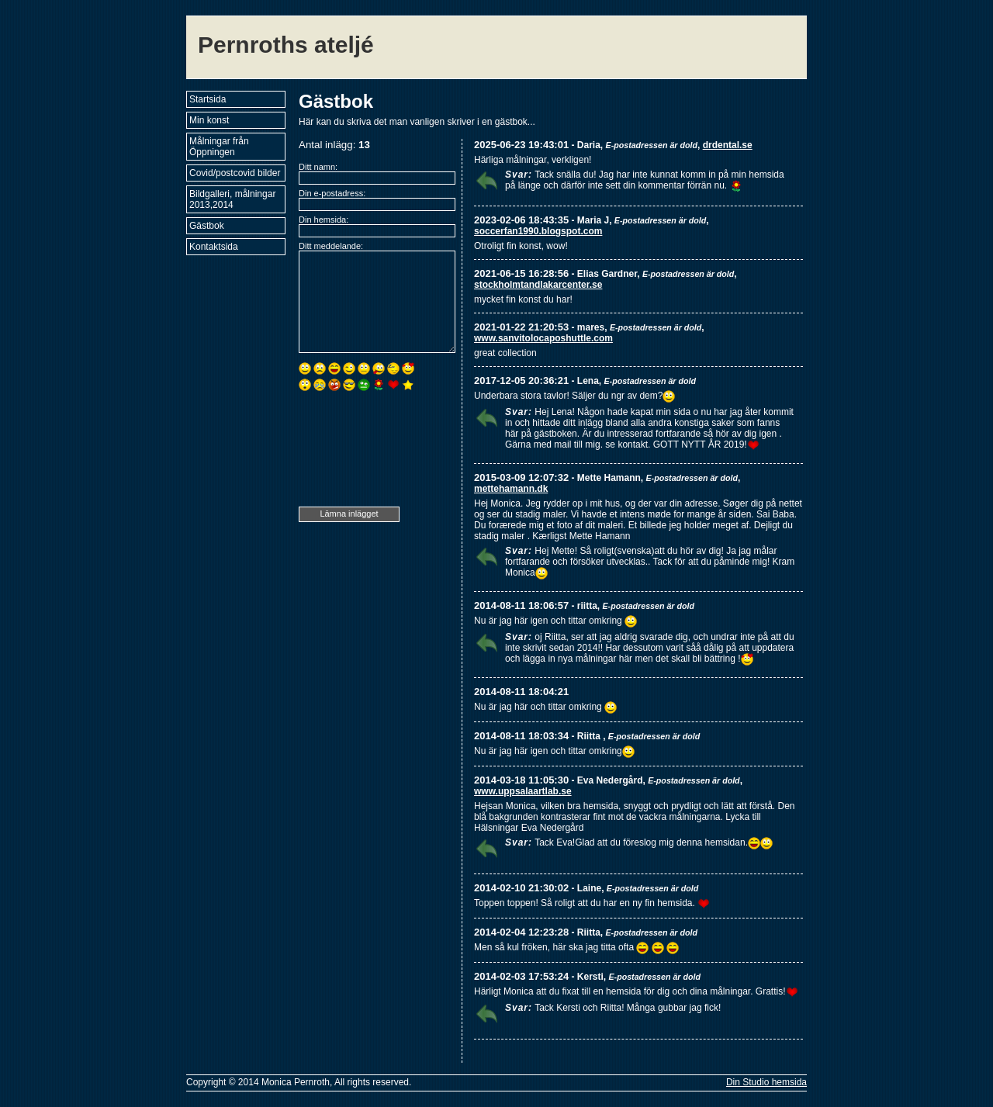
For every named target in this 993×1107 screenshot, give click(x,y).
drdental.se (728, 145)
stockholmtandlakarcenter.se (538, 284)
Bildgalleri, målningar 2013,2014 (232, 199)
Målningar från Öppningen (219, 146)
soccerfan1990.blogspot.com (538, 231)
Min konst (209, 120)
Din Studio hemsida (766, 1082)
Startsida (207, 99)
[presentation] (362, 451)
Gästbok (206, 225)
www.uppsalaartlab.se (523, 791)
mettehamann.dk (511, 488)
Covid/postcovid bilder (234, 173)
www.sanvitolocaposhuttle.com (543, 338)
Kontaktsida (213, 246)
